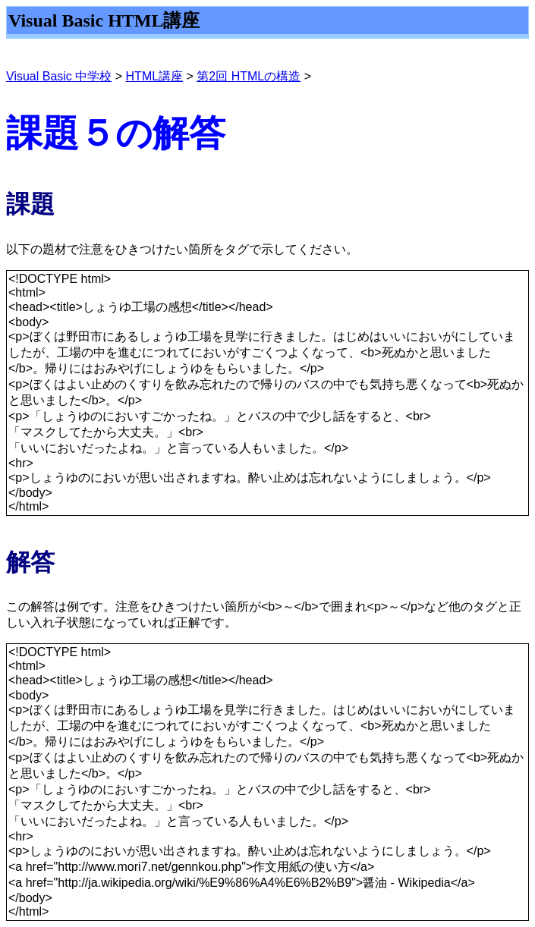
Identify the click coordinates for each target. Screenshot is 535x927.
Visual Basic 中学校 (59, 76)
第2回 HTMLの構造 (249, 76)
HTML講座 (155, 76)
